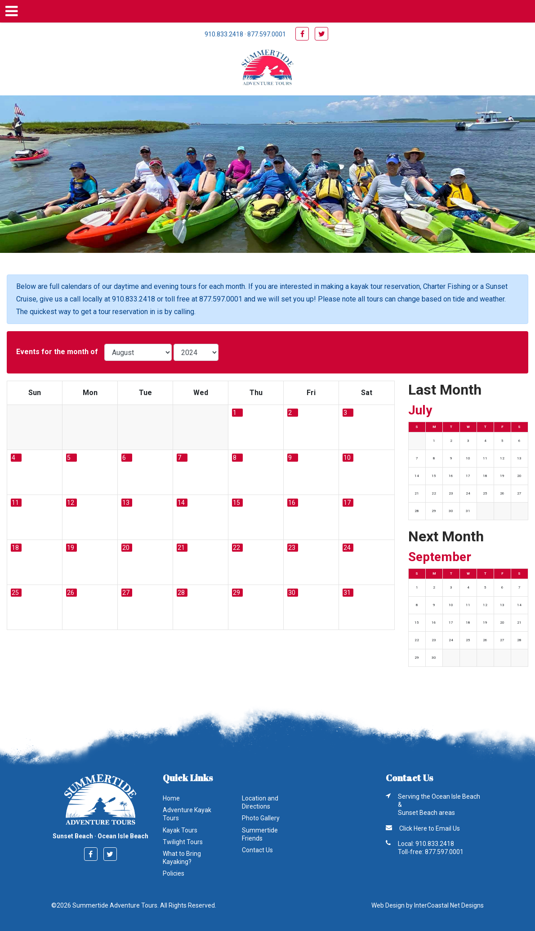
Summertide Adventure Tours (267, 68)
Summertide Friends (260, 834)
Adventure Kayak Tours (187, 814)
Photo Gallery (261, 818)
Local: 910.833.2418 (426, 843)
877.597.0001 (266, 34)
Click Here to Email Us (429, 828)
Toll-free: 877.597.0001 (431, 851)
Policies (173, 873)
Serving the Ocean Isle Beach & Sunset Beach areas (439, 804)
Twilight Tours (183, 842)
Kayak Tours (180, 830)
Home (171, 798)
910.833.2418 (224, 34)
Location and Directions (260, 802)
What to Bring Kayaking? (182, 857)
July (420, 410)
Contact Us (257, 850)
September (439, 556)
